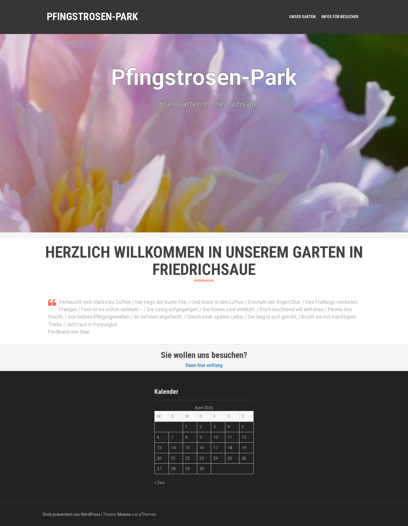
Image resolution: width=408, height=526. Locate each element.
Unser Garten (302, 16)
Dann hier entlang (204, 365)
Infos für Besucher (339, 16)
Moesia (124, 514)
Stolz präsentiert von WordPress (71, 514)
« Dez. (159, 482)
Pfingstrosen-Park (92, 17)
